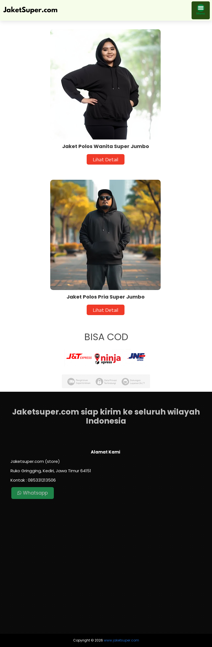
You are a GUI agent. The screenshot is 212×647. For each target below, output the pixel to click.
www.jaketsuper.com (121, 640)
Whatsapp (32, 493)
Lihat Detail (105, 159)
